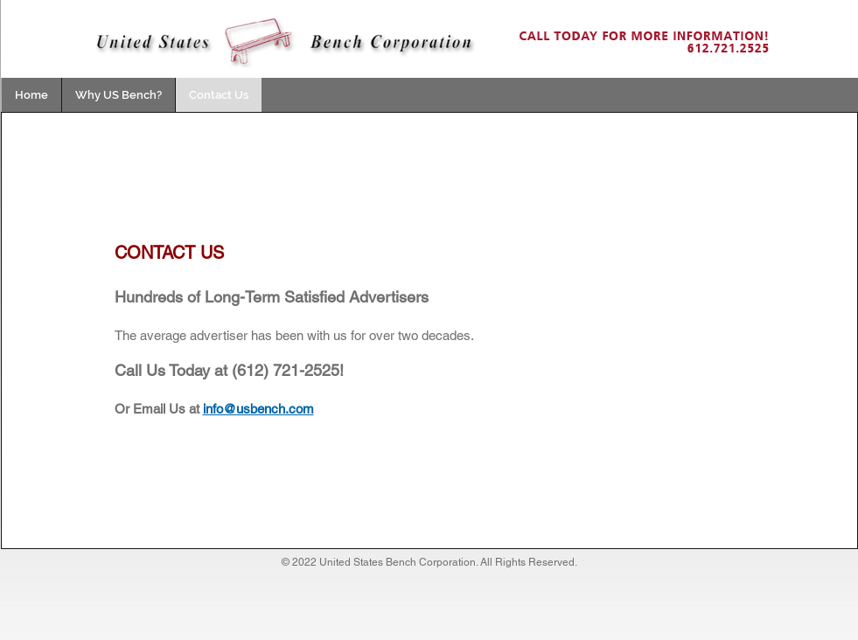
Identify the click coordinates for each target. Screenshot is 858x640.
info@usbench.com (258, 408)
